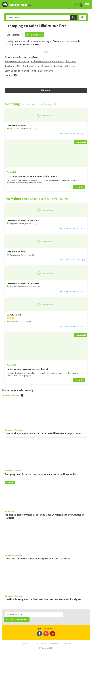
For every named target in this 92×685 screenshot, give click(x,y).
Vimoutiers (58, 61)
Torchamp (10, 66)
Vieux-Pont (70, 61)
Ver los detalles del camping (72, 133)
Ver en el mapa (13, 34)
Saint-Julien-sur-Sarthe (17, 70)
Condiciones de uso (44, 677)
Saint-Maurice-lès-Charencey (37, 66)
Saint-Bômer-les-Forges (17, 61)
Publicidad (57, 677)
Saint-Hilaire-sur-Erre (41, 70)
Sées (18, 66)
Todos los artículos (12, 395)
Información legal (28, 677)
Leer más (79, 187)
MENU (87, 4)
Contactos (67, 677)
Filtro (45, 90)
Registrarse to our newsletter (17, 653)
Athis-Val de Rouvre (41, 61)
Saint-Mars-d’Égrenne (64, 66)
